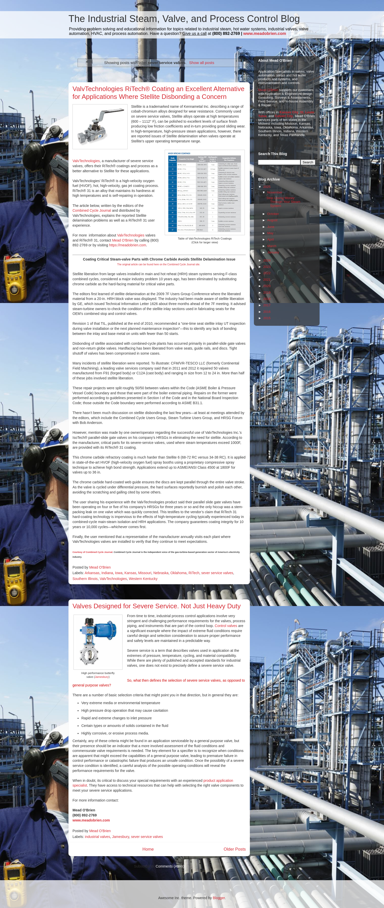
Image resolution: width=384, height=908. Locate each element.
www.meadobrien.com (264, 33)
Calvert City (284, 116)
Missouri (144, 573)
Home (148, 849)
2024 (267, 260)
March (271, 246)
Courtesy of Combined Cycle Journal (92, 552)
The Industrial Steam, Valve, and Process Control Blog (184, 18)
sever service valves (217, 573)
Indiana (107, 573)
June (270, 227)
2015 (267, 318)
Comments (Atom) (170, 866)
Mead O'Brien (123, 240)
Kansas (130, 573)
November (274, 192)
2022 (267, 273)
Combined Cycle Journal (92, 210)
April (270, 239)
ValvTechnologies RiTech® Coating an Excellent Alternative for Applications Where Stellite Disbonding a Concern (159, 92)
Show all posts (201, 62)
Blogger (219, 898)
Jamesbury (102, 676)
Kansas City (288, 112)
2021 (267, 280)
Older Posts (235, 849)
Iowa (119, 573)
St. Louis (307, 112)
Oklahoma (179, 573)
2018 (267, 299)
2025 (267, 187)
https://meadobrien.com (127, 245)
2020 (267, 286)
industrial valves (97, 837)
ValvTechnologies (86, 161)
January (273, 252)
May (270, 233)
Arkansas (92, 573)
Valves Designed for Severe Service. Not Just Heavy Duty (157, 606)
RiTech (193, 573)
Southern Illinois (85, 579)
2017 (267, 305)
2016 (267, 312)
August (272, 220)
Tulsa (262, 116)
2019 (267, 292)
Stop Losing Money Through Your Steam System (283, 202)
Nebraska (161, 573)
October (273, 214)
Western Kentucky (143, 579)
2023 (267, 267)
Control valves (226, 626)
